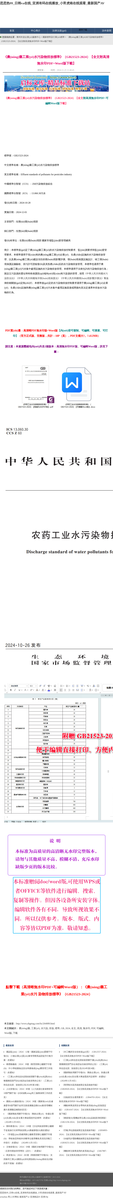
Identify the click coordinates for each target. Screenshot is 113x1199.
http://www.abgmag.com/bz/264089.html (35, 1023)
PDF (93, 1028)
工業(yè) (35, 1028)
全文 (73, 1028)
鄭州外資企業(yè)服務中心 (29, 37)
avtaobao (4, 1197)
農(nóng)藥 (24, 1028)
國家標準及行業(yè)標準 (54, 37)
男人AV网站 (13, 1197)
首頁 (12, 30)
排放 (51, 1028)
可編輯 (100, 1028)
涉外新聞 (106, 30)
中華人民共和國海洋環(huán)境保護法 (38, 278)
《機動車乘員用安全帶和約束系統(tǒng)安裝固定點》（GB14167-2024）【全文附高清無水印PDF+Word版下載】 (83, 1109)
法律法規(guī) (59, 30)
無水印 (86, 1028)
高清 (79, 1028)
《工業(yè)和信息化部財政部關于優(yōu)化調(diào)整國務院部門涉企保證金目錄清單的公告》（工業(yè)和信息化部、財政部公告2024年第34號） (83, 1064)
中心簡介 (35, 30)
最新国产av (24, 1197)
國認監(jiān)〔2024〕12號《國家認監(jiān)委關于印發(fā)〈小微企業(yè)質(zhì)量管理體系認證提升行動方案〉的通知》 (28, 1056)
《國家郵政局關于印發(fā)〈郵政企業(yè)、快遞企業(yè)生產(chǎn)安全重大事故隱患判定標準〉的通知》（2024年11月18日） (29, 1118)
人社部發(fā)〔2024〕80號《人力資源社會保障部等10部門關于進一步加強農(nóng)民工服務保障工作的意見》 (28, 1093)
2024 (67, 1028)
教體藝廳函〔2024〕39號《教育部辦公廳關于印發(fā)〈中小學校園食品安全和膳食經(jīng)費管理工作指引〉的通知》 (28, 1068)
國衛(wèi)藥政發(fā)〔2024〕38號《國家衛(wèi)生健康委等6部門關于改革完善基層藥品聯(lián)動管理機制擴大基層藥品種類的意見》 (28, 1105)
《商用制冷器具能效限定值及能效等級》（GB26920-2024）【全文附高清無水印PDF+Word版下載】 (83, 1089)
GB (62, 1028)
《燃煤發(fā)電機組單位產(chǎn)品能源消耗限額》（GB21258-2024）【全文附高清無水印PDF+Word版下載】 (83, 1122)
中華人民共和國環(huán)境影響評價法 (81, 278)
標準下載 (83, 30)
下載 (15, 1033)
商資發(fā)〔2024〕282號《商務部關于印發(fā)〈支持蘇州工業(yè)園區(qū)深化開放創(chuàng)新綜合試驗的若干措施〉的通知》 (28, 1159)
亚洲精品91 (35, 1197)
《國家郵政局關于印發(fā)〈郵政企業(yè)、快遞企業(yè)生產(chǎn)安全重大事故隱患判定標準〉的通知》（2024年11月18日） (84, 1076)
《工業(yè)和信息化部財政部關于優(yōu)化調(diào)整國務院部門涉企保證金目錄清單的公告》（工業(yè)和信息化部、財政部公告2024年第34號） (28, 1081)
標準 (57, 1028)
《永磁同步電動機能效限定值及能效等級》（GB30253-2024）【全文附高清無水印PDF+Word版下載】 (83, 1142)
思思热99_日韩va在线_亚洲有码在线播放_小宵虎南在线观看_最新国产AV (52, 3)
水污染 (44, 1028)
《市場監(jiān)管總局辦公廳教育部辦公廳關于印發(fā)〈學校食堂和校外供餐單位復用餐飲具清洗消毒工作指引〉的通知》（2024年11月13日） (28, 1138)
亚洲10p (44, 1197)
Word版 (8, 1033)
